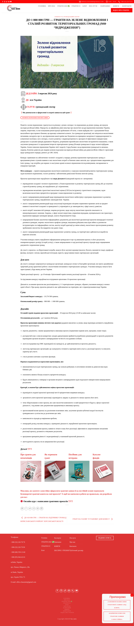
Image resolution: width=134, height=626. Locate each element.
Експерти (57, 538)
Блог (85, 6)
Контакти (126, 6)
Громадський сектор (71, 16)
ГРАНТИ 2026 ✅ (63, 6)
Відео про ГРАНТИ (121, 10)
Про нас (51, 6)
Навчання (105, 6)
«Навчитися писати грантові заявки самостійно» (116, 614)
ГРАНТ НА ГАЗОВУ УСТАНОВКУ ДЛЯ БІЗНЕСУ (93, 519)
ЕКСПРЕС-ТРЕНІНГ (62, 550)
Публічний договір (76, 550)
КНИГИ (116, 6)
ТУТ (29, 449)
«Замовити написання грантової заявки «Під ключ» (116, 604)
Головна (42, 6)
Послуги (94, 6)
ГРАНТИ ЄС (76, 6)
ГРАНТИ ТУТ (59, 16)
